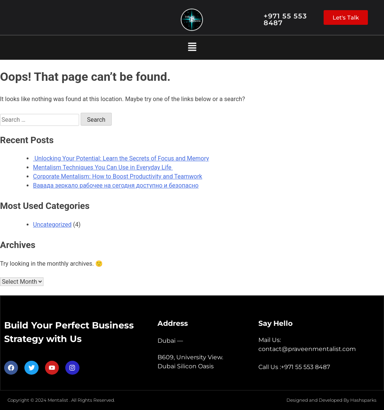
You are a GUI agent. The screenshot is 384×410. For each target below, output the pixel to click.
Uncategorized (52, 224)
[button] (192, 47)
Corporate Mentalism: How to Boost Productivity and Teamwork (117, 176)
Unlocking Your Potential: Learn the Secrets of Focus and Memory (121, 158)
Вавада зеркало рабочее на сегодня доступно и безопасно (115, 185)
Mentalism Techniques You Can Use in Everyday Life (103, 167)
